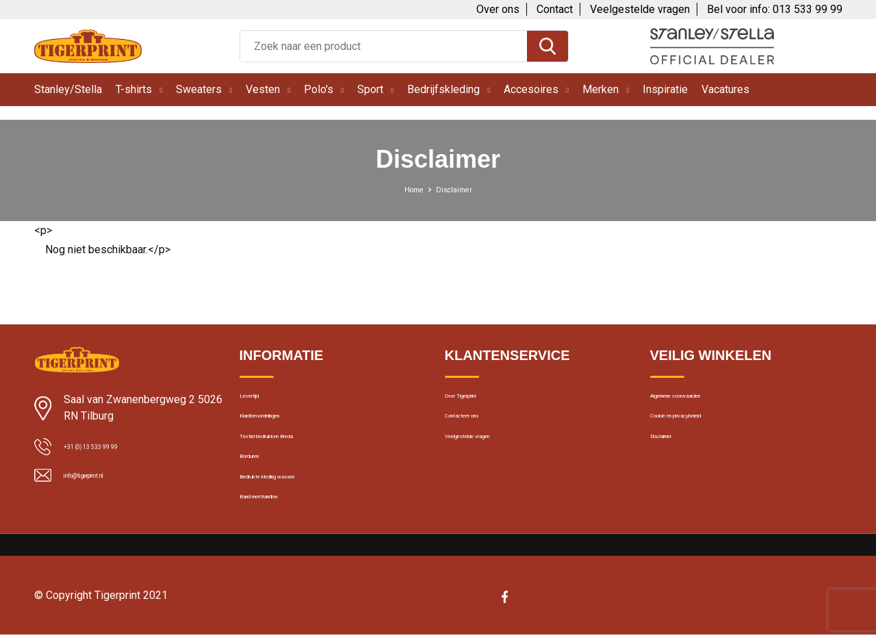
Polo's (318, 89)
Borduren (260, 489)
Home (408, 189)
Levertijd (258, 401)
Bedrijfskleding (443, 89)
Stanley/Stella (68, 89)
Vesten (263, 89)
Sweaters (199, 89)
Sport (370, 89)
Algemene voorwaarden (703, 401)
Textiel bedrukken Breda (293, 460)
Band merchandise (281, 548)
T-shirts (134, 89)
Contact (555, 9)
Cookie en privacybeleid (703, 430)
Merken (600, 89)
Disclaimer (673, 460)
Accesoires (531, 89)
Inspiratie (665, 89)
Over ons (497, 9)
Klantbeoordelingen (283, 430)
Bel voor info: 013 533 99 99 (774, 9)
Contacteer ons (480, 430)
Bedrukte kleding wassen (295, 519)
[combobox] (383, 46)
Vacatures (725, 89)
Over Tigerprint (478, 401)
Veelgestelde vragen (640, 9)
